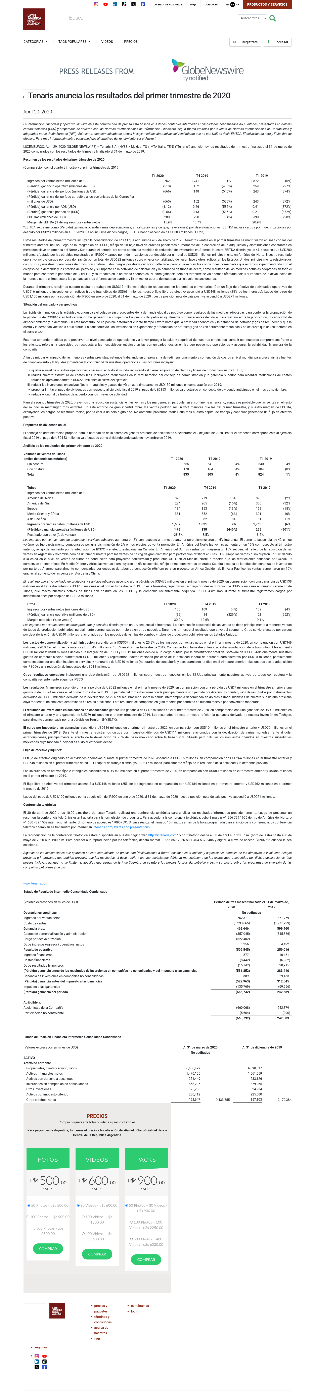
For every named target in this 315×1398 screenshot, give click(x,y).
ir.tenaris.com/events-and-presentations (121, 827)
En (227, 4)
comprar (48, 1248)
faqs (193, 4)
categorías (34, 42)
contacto (211, 4)
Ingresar (277, 42)
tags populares (72, 42)
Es (232, 4)
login (134, 1309)
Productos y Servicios (267, 4)
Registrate (245, 42)
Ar (237, 4)
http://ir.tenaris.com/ (163, 835)
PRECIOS (131, 42)
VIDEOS (107, 42)
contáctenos (140, 1303)
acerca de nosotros (168, 4)
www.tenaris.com (35, 883)
